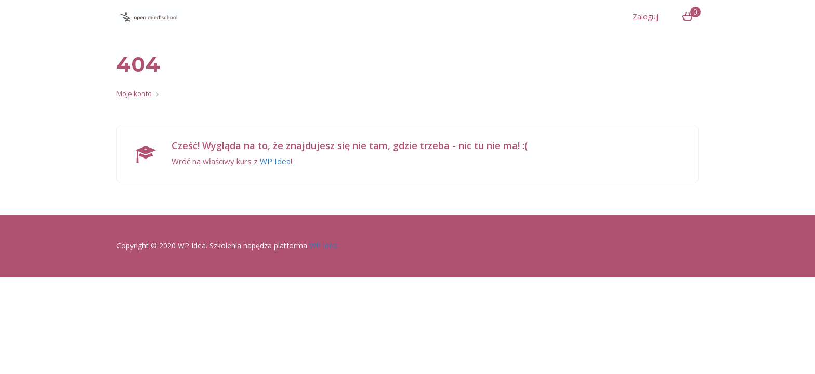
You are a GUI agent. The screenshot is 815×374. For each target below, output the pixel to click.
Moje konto (134, 93)
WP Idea (275, 161)
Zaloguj (645, 16)
